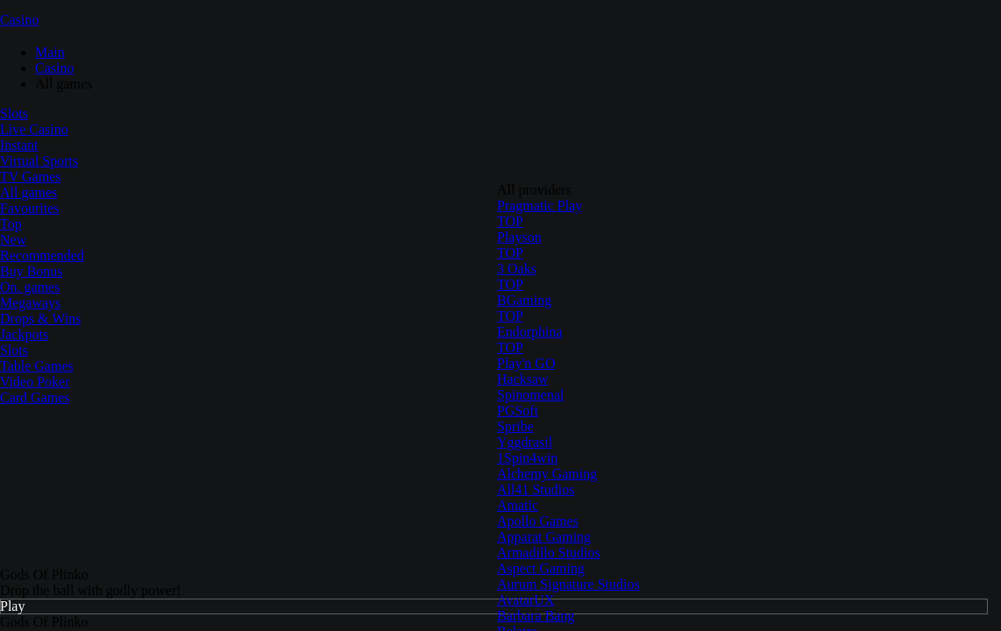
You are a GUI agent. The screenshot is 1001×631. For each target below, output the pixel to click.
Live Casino (34, 129)
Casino (19, 19)
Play (12, 606)
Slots (14, 113)
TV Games (30, 176)
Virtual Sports (39, 160)
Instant (19, 145)
